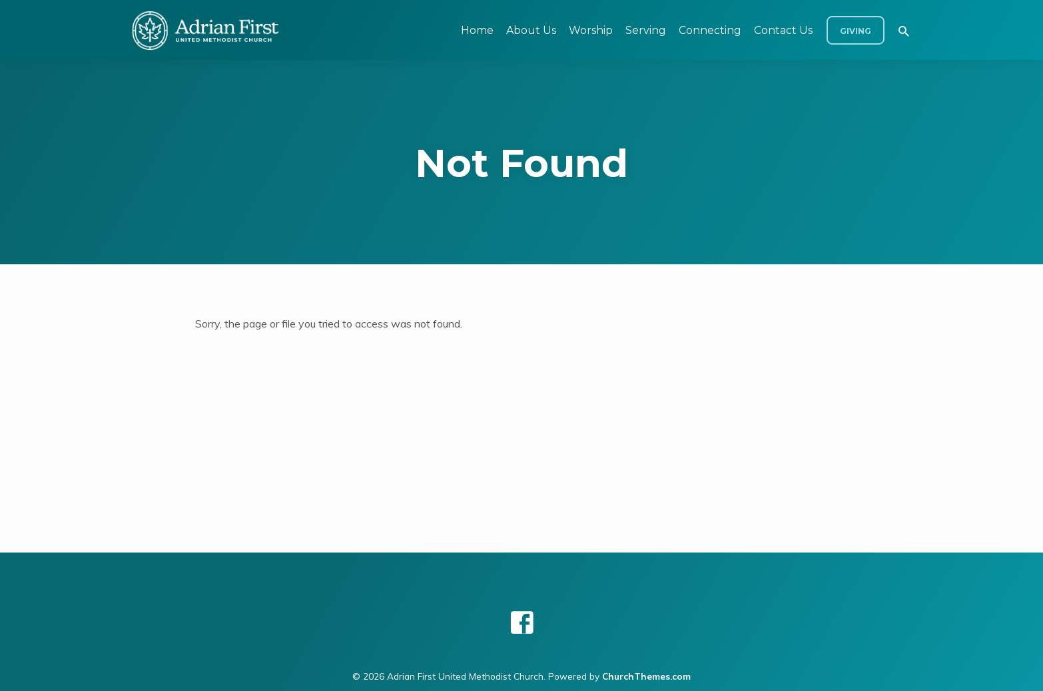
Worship (591, 30)
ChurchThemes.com (646, 676)
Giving (855, 31)
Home (477, 30)
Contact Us (783, 30)
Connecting (710, 30)
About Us (531, 30)
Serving (645, 30)
